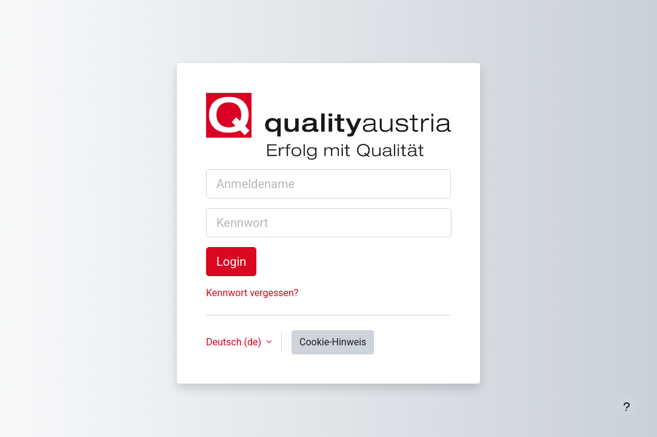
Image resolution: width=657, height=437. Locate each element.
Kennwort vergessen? (252, 293)
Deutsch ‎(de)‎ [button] (235, 342)
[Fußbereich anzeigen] (627, 407)
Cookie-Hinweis (332, 342)
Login (231, 261)
